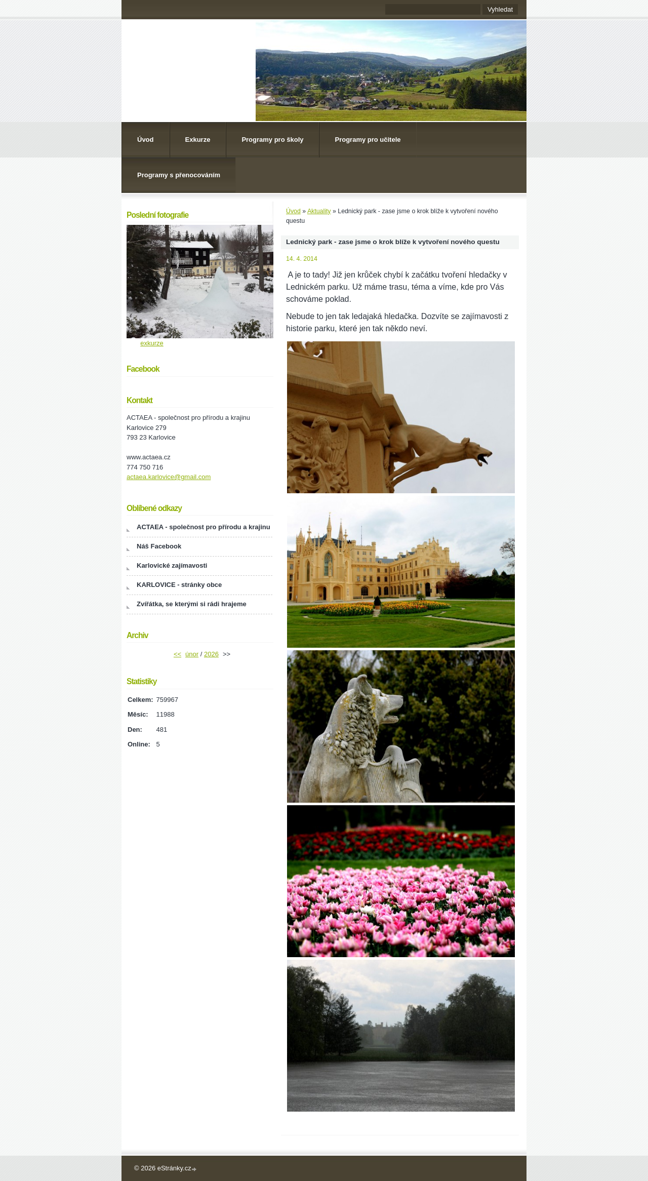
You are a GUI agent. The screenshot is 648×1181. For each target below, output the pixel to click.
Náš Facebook (159, 546)
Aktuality (319, 211)
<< (177, 654)
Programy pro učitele (367, 139)
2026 (211, 654)
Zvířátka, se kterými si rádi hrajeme (192, 604)
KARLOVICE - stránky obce (179, 584)
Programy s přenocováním (178, 175)
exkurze (152, 343)
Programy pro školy (272, 139)
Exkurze (198, 139)
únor (191, 654)
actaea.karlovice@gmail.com (169, 477)
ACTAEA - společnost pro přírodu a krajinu (203, 527)
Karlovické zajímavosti (172, 565)
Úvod (145, 139)
